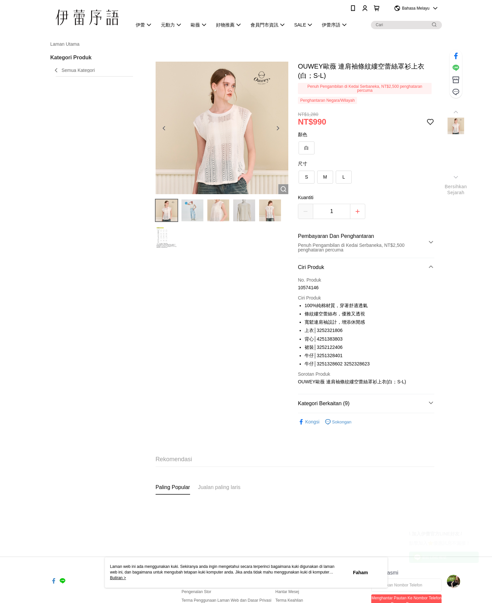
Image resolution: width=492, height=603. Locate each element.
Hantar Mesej (287, 591)
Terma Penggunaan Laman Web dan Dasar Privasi (226, 600)
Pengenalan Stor (196, 591)
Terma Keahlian (289, 600)
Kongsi (308, 421)
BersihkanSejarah (456, 189)
